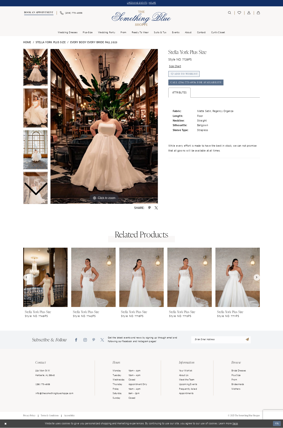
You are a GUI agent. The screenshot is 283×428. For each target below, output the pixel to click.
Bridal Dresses (239, 370)
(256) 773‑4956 (42, 384)
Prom (234, 379)
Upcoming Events (188, 384)
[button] (249, 13)
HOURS (153, 2)
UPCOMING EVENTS (136, 2)
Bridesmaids (238, 384)
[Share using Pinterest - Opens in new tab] (149, 208)
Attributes (179, 93)
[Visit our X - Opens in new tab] (102, 340)
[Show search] (229, 13)
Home (27, 42)
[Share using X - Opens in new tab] (156, 208)
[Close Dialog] (5, 424)
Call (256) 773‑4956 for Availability (197, 83)
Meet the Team (187, 379)
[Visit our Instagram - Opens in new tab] (85, 340)
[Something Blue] (141, 18)
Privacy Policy (29, 415)
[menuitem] (38, 13)
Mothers (236, 388)
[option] (35, 109)
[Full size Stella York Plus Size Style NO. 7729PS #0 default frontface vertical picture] (104, 126)
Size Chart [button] (175, 66)
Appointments (186, 393)
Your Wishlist (185, 370)
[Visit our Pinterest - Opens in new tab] (93, 340)
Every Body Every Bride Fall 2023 (93, 42)
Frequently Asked (188, 388)
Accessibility (69, 415)
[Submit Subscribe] (247, 339)
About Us (183, 375)
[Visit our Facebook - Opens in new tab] (76, 340)
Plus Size (236, 375)
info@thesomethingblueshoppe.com (54, 393)
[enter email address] (221, 340)
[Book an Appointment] (38, 13)
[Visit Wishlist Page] (239, 13)
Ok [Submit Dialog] (277, 424)
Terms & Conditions (50, 415)
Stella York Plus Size (51, 42)
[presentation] (45, 277)
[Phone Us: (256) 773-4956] (71, 13)
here (235, 423)
